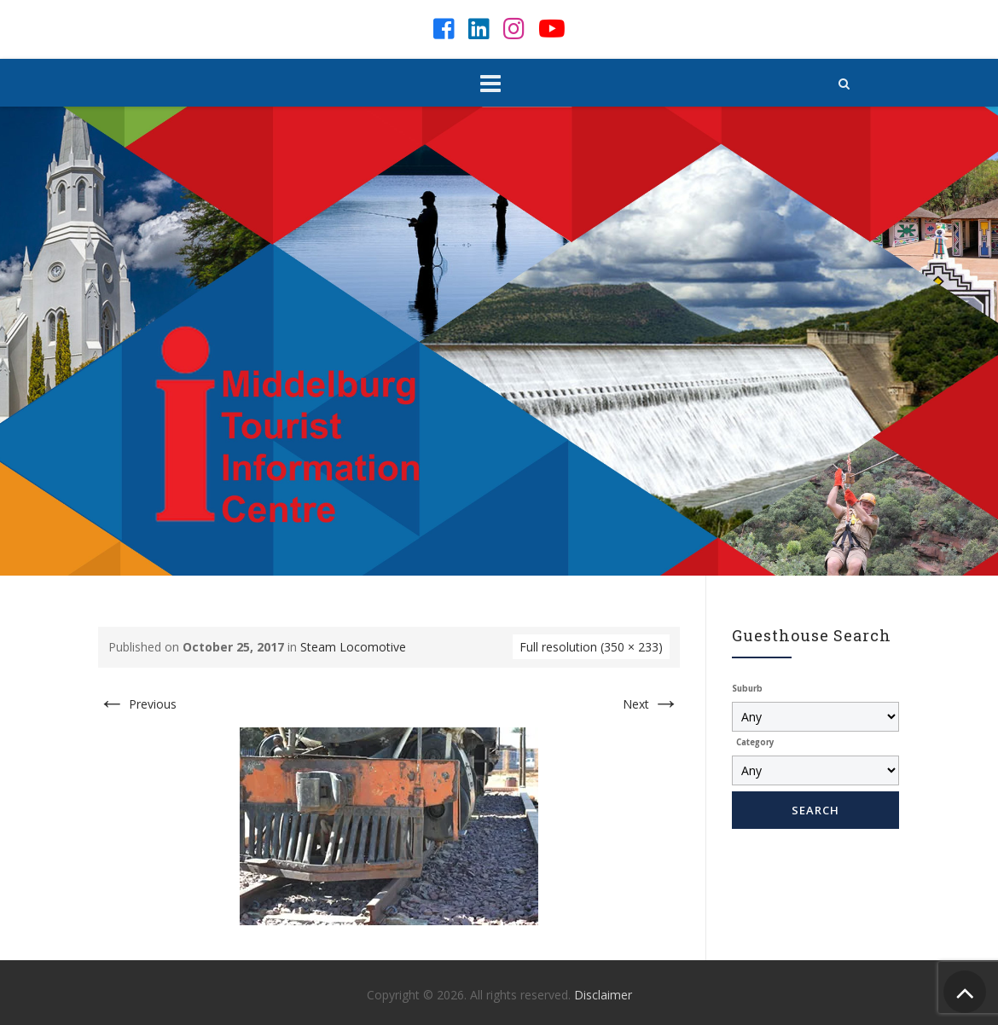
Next (651, 704)
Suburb (747, 688)
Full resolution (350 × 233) (591, 647)
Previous (137, 704)
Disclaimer (603, 995)
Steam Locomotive (353, 647)
